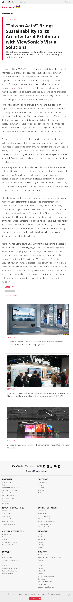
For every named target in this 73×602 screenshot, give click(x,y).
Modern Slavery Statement (46, 576)
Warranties (5, 563)
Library (40, 534)
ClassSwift (41, 487)
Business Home (42, 511)
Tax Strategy (42, 579)
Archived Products (7, 574)
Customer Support (7, 555)
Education (11, 2)
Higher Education (7, 521)
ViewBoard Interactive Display (11, 487)
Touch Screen (6, 513)
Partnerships (42, 584)
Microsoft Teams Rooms (45, 527)
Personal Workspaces (44, 516)
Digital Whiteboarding (44, 524)
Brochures (41, 542)
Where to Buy (42, 571)
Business (23, 2)
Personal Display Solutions (10, 542)
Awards (40, 560)
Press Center (7, 13)
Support (68, 2)
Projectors (5, 485)
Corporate (10, 291)
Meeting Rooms (42, 513)
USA (33, 598)
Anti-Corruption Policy (45, 582)
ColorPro (5, 537)
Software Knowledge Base (9, 571)
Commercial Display (8, 493)
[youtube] (56, 466)
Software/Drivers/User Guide (11, 560)
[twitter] (48, 466)
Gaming (4, 539)
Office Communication (45, 519)
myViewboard (42, 482)
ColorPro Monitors (7, 498)
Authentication (6, 516)
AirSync (40, 493)
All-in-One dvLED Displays (10, 490)
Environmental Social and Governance (49, 557)
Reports (40, 548)
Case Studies (42, 537)
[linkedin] (59, 466)
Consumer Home (7, 534)
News (39, 563)
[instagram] (52, 466)
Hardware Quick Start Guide (10, 568)
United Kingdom (39, 471)
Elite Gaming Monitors (9, 496)
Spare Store (5, 504)
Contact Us (5, 566)
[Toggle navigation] (70, 6)
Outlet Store (6, 501)
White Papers (42, 545)
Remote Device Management (46, 521)
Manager (40, 485)
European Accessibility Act (46, 587)
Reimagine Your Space (9, 545)
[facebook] (45, 466)
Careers (40, 574)
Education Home (7, 511)
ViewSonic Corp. (21, 88)
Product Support (7, 557)
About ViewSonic (43, 555)
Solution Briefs (42, 539)
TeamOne (41, 490)
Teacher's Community (8, 524)
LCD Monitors (6, 482)
